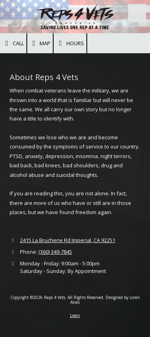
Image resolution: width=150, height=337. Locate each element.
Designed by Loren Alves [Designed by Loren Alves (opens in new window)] (105, 300)
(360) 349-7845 (55, 251)
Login (75, 315)
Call (13, 43)
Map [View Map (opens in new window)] (40, 43)
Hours (70, 43)
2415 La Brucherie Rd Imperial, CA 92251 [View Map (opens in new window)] (67, 240)
